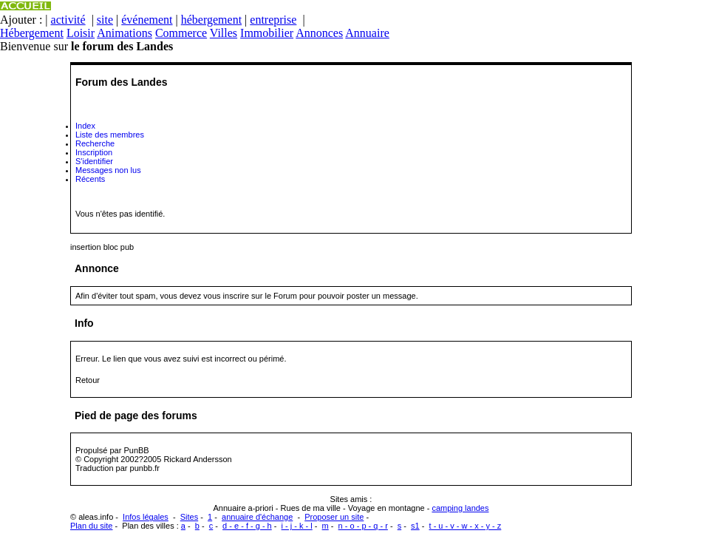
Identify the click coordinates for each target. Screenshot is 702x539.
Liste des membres (109, 134)
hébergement (211, 19)
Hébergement (32, 33)
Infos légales (145, 516)
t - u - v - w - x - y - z (465, 525)
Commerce (181, 33)
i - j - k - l (297, 525)
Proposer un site (334, 516)
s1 (415, 525)
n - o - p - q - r (363, 525)
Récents (90, 178)
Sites (189, 516)
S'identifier (94, 161)
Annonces (319, 33)
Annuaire (367, 33)
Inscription (93, 152)
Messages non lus (108, 170)
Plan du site (91, 525)
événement (146, 19)
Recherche (95, 143)
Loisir (81, 33)
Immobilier (266, 33)
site (105, 19)
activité (68, 19)
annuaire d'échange (257, 516)
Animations (124, 33)
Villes (223, 33)
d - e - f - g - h (247, 525)
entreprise (273, 19)
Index (85, 125)
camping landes (460, 508)
